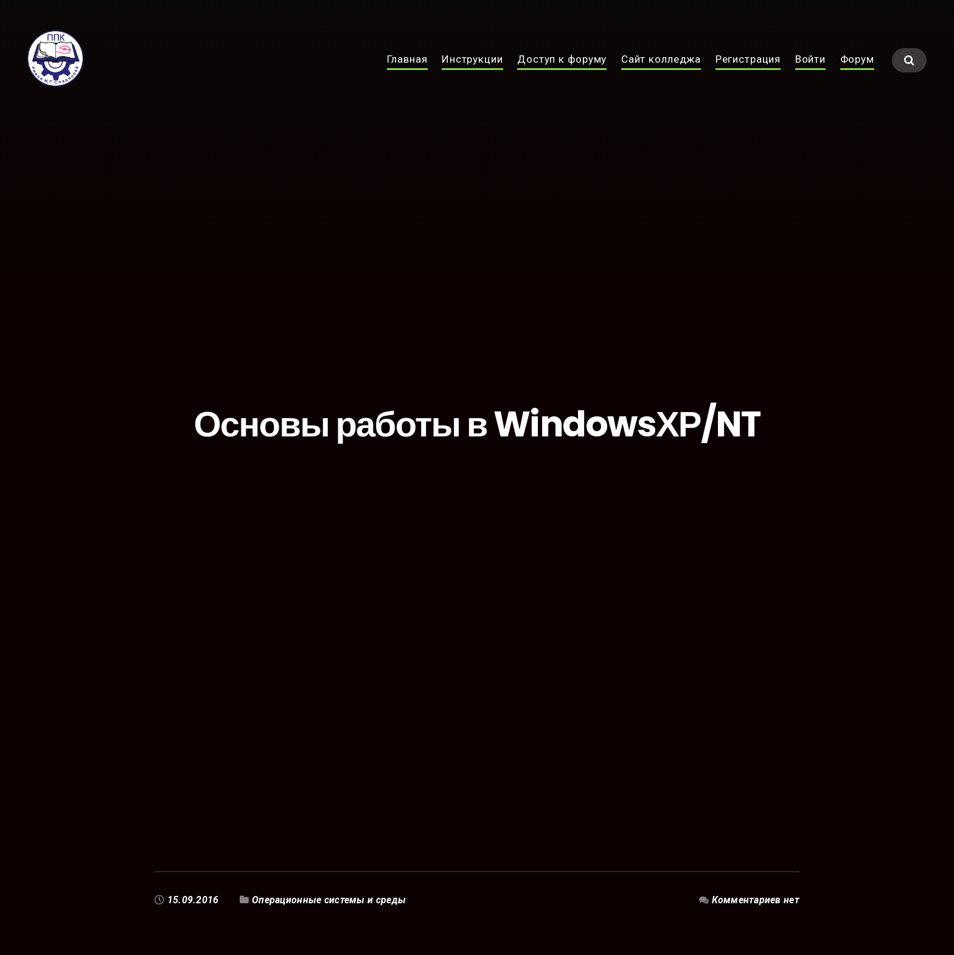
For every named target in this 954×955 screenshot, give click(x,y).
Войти (810, 71)
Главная (407, 71)
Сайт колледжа (661, 71)
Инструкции (472, 71)
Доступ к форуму (562, 71)
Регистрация (748, 71)
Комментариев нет (755, 900)
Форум (857, 71)
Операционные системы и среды (329, 900)
